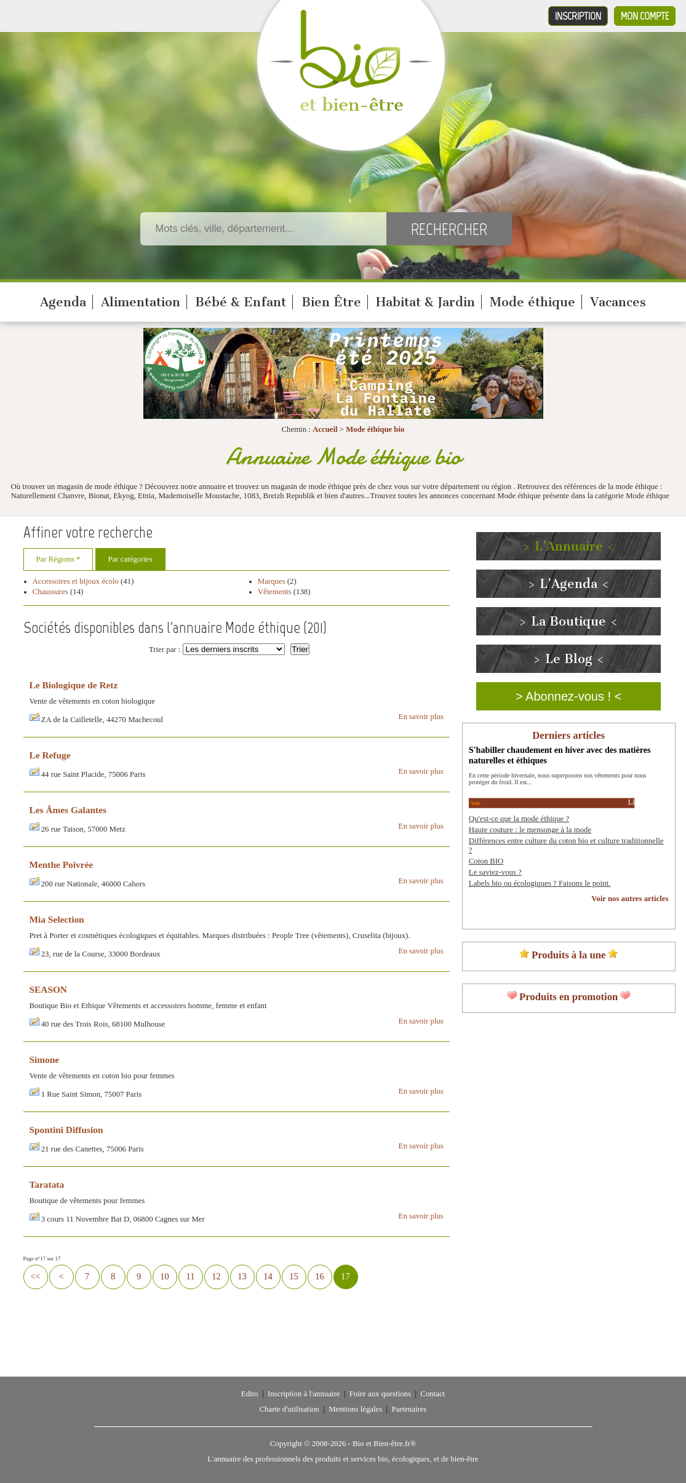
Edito (249, 1394)
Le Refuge (50, 755)
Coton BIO (486, 861)
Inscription (578, 16)
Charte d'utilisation (289, 1409)
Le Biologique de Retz (74, 685)
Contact (432, 1394)
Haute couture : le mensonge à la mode (530, 829)
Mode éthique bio (375, 429)
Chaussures (50, 591)
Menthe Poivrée (62, 864)
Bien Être (331, 302)
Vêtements (275, 591)
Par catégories (130, 559)
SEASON (48, 989)
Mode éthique (532, 302)
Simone (45, 1059)
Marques (271, 581)
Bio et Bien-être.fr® (384, 1443)
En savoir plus (421, 716)
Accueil (325, 429)
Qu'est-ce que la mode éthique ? (519, 818)
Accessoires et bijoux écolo (76, 581)
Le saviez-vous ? (495, 872)
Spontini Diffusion (66, 1129)
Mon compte (645, 16)
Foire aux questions (380, 1394)
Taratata (47, 1184)
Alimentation (140, 302)
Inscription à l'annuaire (304, 1394)
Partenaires (409, 1409)
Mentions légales (355, 1409)
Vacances (618, 302)
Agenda (63, 302)
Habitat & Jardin (425, 302)
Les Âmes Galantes (68, 810)
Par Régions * (58, 559)
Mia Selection (57, 919)
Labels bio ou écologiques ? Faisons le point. (539, 883)
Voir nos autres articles (629, 898)
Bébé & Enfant (240, 302)
